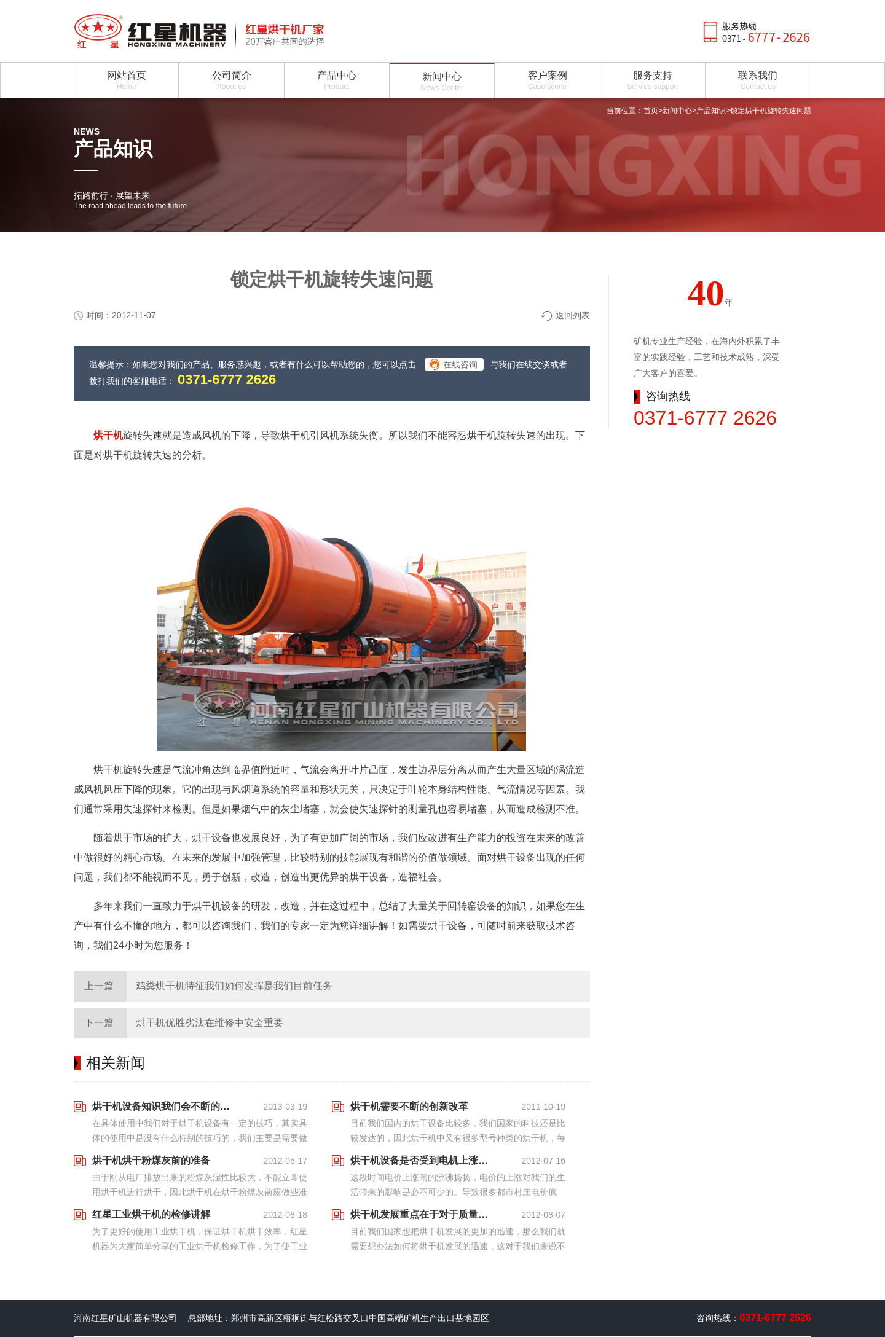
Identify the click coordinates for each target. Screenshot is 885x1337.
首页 (650, 110)
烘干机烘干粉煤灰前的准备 (151, 1160)
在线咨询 (460, 364)
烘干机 (108, 435)
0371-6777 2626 (227, 379)
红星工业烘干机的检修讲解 (151, 1214)
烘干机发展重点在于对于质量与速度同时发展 (422, 1214)
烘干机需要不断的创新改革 (409, 1106)
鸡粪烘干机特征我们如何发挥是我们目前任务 (234, 986)
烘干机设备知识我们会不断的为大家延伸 (164, 1106)
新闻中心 (677, 110)
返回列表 (573, 315)
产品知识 (711, 110)
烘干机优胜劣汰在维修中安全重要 (209, 1022)
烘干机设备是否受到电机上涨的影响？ (422, 1160)
